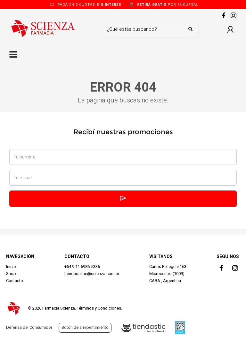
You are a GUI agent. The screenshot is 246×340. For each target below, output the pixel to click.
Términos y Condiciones (99, 308)
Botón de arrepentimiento (85, 327)
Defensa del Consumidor (29, 327)
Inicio (11, 266)
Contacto (14, 280)
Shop (11, 273)
